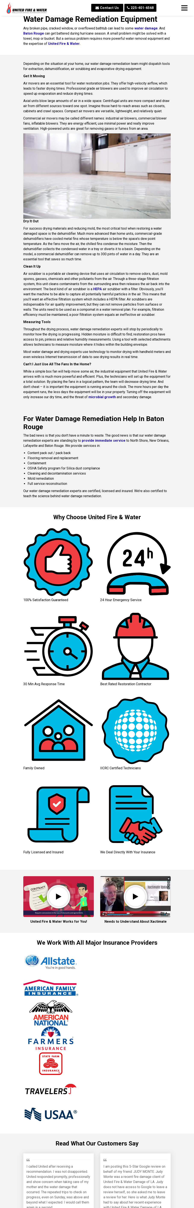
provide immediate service (103, 441)
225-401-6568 (140, 8)
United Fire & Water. (64, 44)
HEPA (97, 289)
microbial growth (102, 397)
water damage (146, 28)
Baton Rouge (33, 33)
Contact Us (107, 8)
